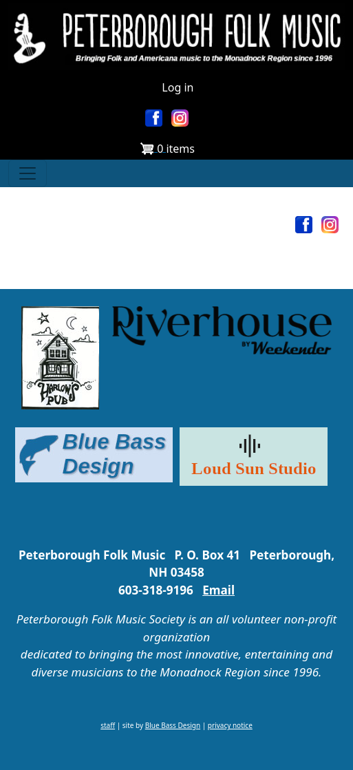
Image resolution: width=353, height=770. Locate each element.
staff (107, 725)
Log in (177, 87)
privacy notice (230, 725)
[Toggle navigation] (27, 173)
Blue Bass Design (172, 725)
